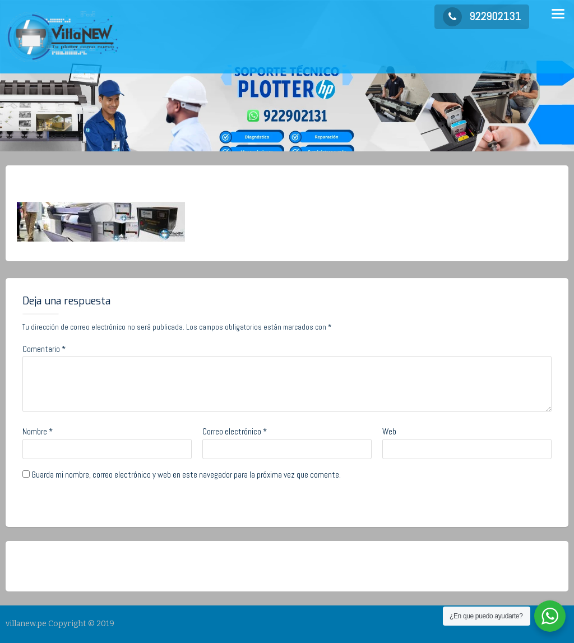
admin (111, 183)
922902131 (482, 16)
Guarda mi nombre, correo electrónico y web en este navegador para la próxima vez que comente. (186, 474)
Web (389, 431)
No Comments (170, 183)
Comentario (44, 349)
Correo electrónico (234, 431)
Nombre (37, 431)
